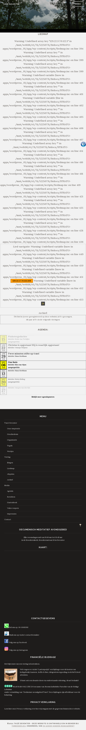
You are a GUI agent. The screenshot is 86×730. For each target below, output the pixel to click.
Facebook (23, 642)
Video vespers (13, 508)
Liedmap (10, 468)
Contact (7, 519)
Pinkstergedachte (17, 336)
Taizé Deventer (11, 4)
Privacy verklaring (24, 709)
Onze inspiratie (13, 428)
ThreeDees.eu (19, 726)
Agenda (10, 491)
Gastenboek (12, 502)
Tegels (9, 446)
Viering (7, 457)
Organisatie (12, 440)
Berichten (11, 497)
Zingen (10, 463)
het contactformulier (30, 635)
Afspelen (10, 474)
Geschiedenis (12, 434)
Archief (10, 480)
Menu (78, 4)
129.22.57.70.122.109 (22, 281)
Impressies (11, 514)
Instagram (23, 650)
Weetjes (10, 451)
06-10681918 (23, 627)
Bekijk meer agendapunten (43, 397)
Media (6, 485)
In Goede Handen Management (59, 726)
